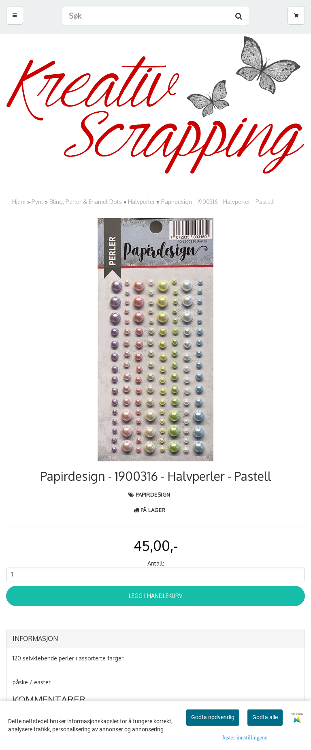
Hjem (19, 201)
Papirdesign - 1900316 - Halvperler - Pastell (217, 201)
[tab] (155, 639)
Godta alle (265, 717)
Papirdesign (153, 494)
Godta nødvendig (212, 717)
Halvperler (141, 201)
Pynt (37, 201)
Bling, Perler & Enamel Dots (85, 201)
